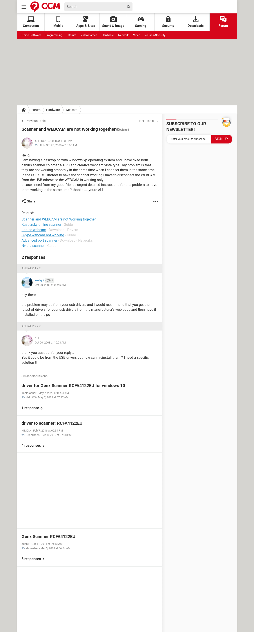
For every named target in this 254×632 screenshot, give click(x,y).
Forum (223, 22)
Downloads (196, 22)
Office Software (31, 35)
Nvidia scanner (33, 246)
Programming (53, 35)
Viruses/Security (155, 35)
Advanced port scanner (39, 240)
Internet (71, 35)
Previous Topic (35, 121)
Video (136, 35)
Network (123, 35)
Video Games (89, 35)
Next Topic (146, 121)
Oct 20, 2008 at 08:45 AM (50, 285)
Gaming (140, 22)
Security (168, 22)
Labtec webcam (34, 230)
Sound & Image (113, 22)
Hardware (108, 35)
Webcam (71, 110)
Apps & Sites (85, 22)
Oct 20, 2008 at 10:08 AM (61, 145)
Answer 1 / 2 (31, 268)
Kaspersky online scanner (41, 224)
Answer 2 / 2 (31, 326)
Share (31, 201)
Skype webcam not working (43, 235)
